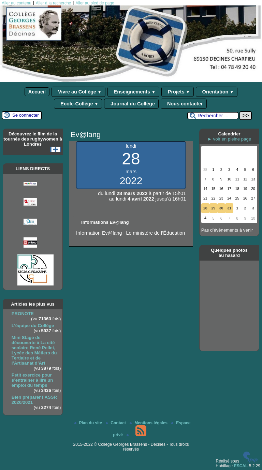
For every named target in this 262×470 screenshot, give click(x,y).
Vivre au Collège (78, 91)
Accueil (37, 91)
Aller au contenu (16, 3)
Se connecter (25, 115)
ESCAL (241, 466)
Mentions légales (149, 423)
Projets (177, 91)
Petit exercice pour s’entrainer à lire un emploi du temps (32, 380)
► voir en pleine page (229, 139)
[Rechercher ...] (212, 115)
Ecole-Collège (78, 103)
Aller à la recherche (53, 3)
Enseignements (133, 91)
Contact (116, 423)
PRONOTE (23, 313)
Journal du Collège (131, 103)
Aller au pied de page (94, 3)
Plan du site (88, 423)
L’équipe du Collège (33, 325)
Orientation (217, 91)
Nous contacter (183, 103)
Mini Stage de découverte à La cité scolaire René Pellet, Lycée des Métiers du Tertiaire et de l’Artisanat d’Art (34, 350)
